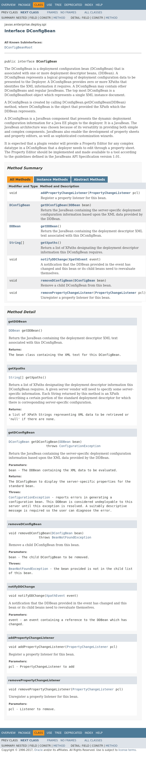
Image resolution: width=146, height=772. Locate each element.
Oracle (38, 750)
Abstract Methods (89, 179)
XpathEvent (78, 259)
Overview (8, 4)
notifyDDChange (54, 259)
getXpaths (49, 242)
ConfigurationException (80, 446)
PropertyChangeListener (110, 193)
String (15, 242)
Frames (52, 12)
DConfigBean (19, 205)
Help (99, 4)
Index (89, 4)
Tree (58, 4)
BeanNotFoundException (71, 537)
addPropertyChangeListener (64, 193)
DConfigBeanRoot (18, 47)
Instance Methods (52, 179)
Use (49, 4)
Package (24, 4)
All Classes (93, 12)
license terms (127, 750)
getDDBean (49, 226)
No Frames (68, 12)
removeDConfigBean (57, 280)
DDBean (74, 205)
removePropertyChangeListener (67, 292)
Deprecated (73, 4)
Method (59, 17)
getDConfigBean (54, 205)
